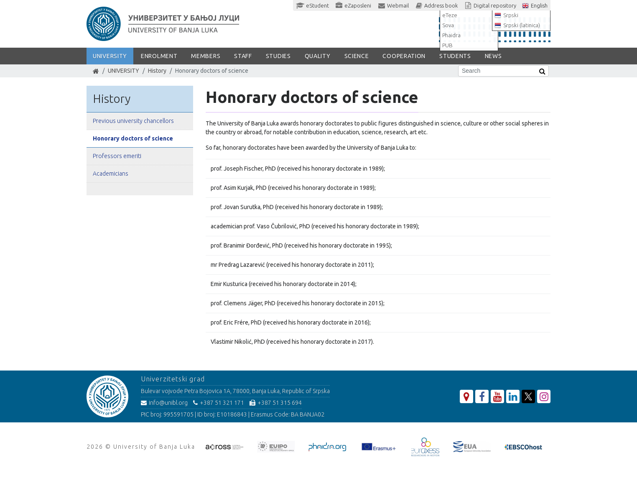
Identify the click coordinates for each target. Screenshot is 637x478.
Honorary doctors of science (133, 138)
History (157, 70)
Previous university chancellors (133, 121)
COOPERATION (404, 56)
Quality (318, 56)
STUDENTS (455, 56)
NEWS (493, 56)
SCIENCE (356, 56)
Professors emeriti (117, 156)
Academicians (110, 173)
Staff (243, 56)
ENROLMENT (159, 56)
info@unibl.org (164, 402)
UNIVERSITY (110, 56)
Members (205, 56)
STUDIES (278, 56)
